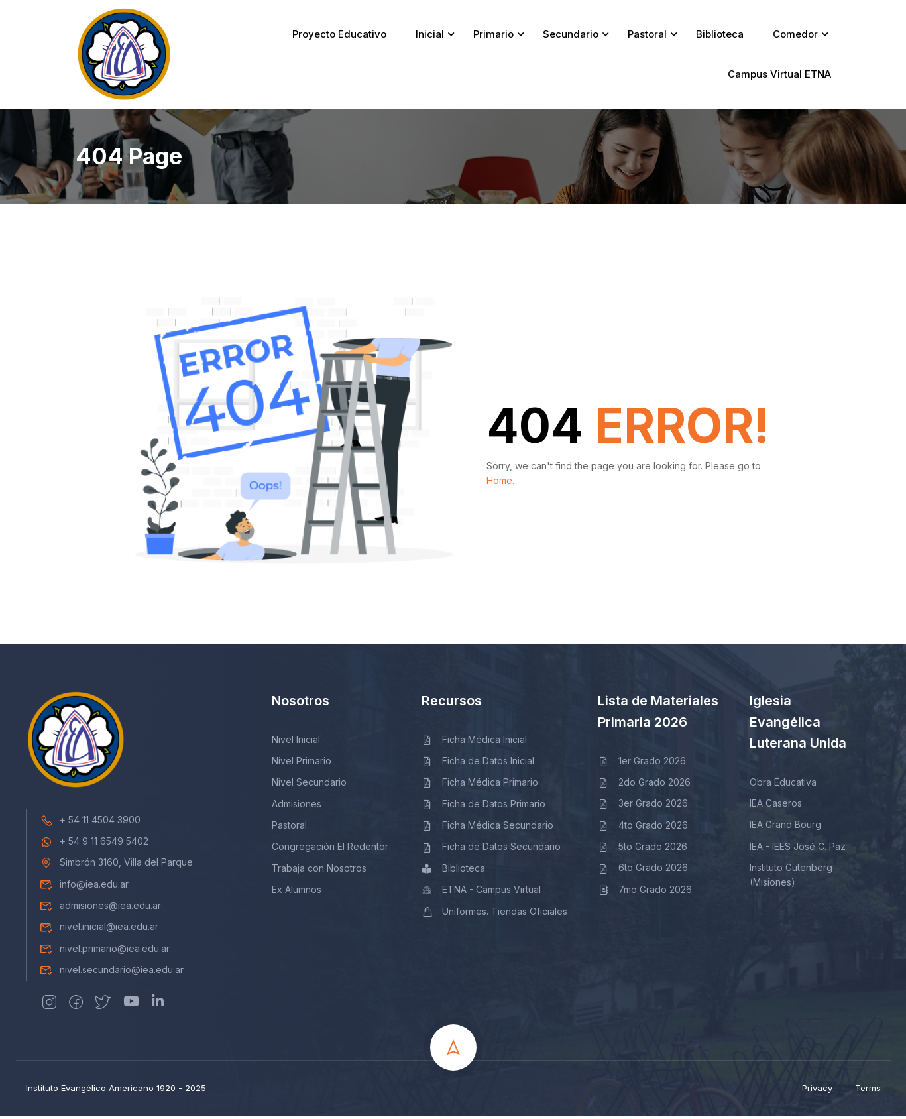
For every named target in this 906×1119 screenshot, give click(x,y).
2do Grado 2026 (644, 785)
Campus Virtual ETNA (779, 76)
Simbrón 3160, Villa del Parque (116, 866)
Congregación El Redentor (330, 850)
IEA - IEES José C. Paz (798, 849)
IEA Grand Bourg (785, 828)
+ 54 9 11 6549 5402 (94, 844)
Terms (868, 1091)
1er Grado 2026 (642, 764)
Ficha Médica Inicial (475, 742)
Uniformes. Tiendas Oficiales (495, 914)
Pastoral (647, 36)
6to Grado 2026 (643, 871)
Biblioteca (720, 36)
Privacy (817, 1091)
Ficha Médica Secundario (488, 828)
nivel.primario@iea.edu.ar (105, 951)
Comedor (795, 36)
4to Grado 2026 (643, 828)
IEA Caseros (776, 806)
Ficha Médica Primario (480, 786)
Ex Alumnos (296, 892)
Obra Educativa (783, 785)
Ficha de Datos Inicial (478, 764)
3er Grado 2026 (643, 807)
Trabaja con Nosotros (319, 871)
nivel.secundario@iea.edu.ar (112, 972)
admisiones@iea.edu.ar (100, 908)
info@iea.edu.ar (84, 887)
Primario (493, 36)
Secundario (570, 36)
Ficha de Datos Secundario (491, 850)
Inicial (430, 36)
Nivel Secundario (309, 786)
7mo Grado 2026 (645, 892)
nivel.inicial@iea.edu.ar (99, 930)
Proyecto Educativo (339, 36)
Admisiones (296, 807)
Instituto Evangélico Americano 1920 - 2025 (116, 1091)
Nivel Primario (301, 764)
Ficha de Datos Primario (484, 807)
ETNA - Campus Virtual (481, 892)
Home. (500, 484)
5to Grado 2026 (643, 849)
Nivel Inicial (296, 742)
